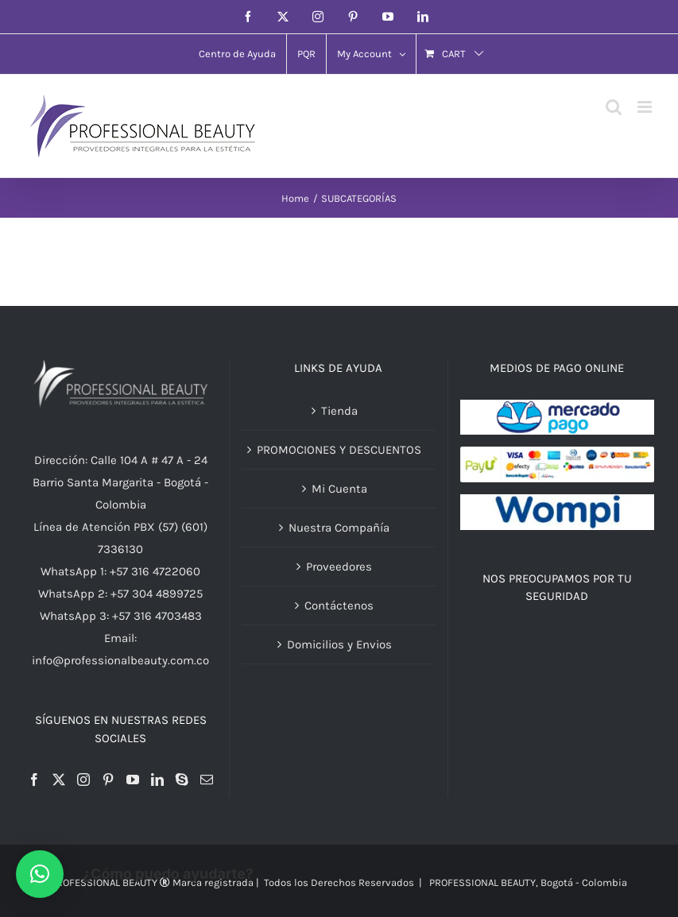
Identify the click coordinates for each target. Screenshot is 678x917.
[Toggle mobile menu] (645, 107)
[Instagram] (83, 779)
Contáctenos (339, 605)
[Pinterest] (108, 779)
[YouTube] (132, 779)
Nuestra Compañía (339, 527)
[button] (40, 874)
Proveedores (339, 566)
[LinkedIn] (157, 779)
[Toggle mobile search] (614, 107)
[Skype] (182, 779)
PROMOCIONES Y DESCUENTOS (339, 450)
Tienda (339, 411)
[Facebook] (34, 779)
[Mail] (206, 779)
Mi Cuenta (339, 489)
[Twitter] (58, 779)
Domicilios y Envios (339, 644)
